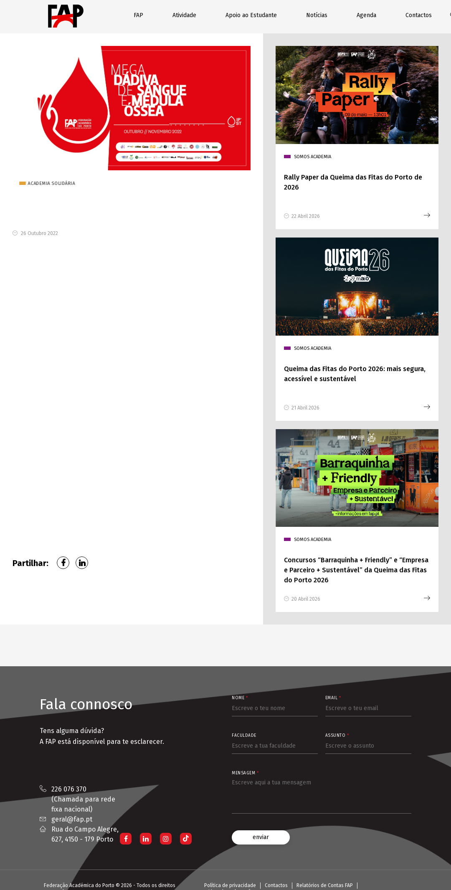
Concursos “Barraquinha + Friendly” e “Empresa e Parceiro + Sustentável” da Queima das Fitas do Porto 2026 (356, 570)
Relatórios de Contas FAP (324, 885)
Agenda (366, 15)
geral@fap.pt (71, 819)
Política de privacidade (230, 885)
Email (333, 697)
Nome (240, 697)
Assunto (337, 735)
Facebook (63, 562)
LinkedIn (82, 562)
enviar (261, 837)
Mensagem (245, 773)
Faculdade (244, 735)
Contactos (418, 15)
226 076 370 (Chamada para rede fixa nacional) (83, 799)
